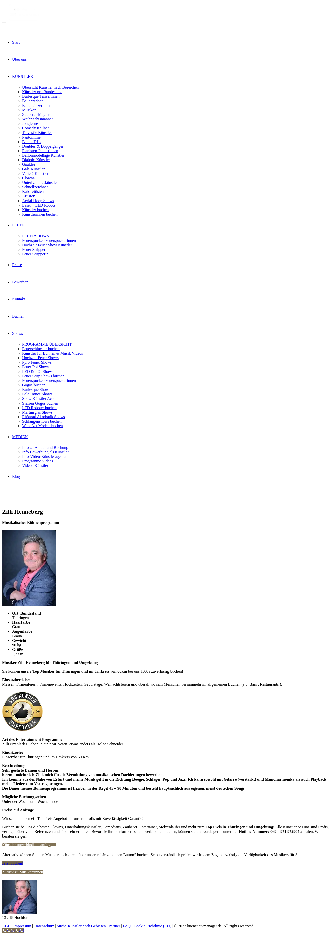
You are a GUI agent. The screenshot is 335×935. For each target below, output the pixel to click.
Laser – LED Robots (38, 205)
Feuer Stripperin (35, 254)
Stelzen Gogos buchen (40, 403)
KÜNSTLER (22, 76)
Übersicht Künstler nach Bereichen (50, 87)
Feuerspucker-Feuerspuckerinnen (49, 240)
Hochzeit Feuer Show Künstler (47, 245)
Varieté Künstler (35, 173)
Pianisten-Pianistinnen (40, 151)
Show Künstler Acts (38, 398)
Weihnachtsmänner (37, 119)
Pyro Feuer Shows (37, 362)
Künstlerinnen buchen (40, 214)
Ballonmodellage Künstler (43, 155)
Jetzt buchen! (12, 863)
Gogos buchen (33, 385)
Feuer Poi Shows (35, 367)
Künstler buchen (35, 210)
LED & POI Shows (37, 371)
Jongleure (30, 123)
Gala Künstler (33, 169)
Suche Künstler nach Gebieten (81, 926)
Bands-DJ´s (31, 142)
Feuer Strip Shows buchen (43, 376)
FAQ (127, 926)
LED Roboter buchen (39, 408)
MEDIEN (20, 437)
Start (16, 42)
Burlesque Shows (36, 389)
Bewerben (20, 282)
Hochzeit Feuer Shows (40, 358)
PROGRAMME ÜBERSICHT (47, 344)
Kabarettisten (33, 191)
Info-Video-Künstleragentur (44, 456)
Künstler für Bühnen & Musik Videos (52, 353)
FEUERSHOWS (35, 236)
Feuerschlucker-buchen (41, 349)
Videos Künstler (35, 465)
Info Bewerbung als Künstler (45, 452)
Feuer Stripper (33, 249)
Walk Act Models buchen (42, 426)
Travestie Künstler (37, 132)
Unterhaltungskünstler (40, 182)
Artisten (28, 196)
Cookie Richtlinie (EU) (152, 926)
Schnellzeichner (35, 187)
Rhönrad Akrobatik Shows (43, 417)
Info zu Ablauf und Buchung (45, 447)
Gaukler (28, 164)
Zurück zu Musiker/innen (22, 872)
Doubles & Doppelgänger (42, 146)
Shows (17, 333)
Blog (16, 476)
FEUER (18, 225)
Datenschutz (44, 926)
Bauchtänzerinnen (36, 105)
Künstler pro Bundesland (42, 92)
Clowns (28, 178)
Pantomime (31, 137)
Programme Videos (37, 461)
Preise (17, 265)
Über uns (19, 59)
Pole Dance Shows (37, 394)
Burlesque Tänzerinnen (41, 96)
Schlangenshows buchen (42, 421)
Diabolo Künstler (36, 160)
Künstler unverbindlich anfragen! (29, 845)
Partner (114, 926)
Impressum (22, 926)
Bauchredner (32, 101)
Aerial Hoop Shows (38, 200)
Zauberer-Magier (36, 114)
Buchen (18, 316)
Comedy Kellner (35, 128)
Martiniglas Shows (37, 412)
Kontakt (18, 299)
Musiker (29, 110)
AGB (6, 926)
